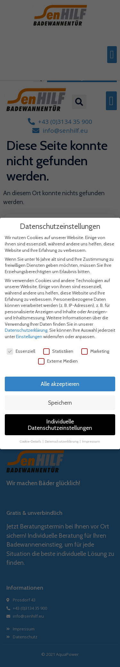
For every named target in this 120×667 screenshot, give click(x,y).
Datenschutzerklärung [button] (62, 441)
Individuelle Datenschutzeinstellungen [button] (60, 424)
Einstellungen (29, 336)
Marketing (95, 351)
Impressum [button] (91, 441)
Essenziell (21, 351)
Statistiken (58, 351)
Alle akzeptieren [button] (60, 383)
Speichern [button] (60, 402)
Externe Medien (58, 361)
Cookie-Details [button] (31, 441)
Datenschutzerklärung (26, 330)
